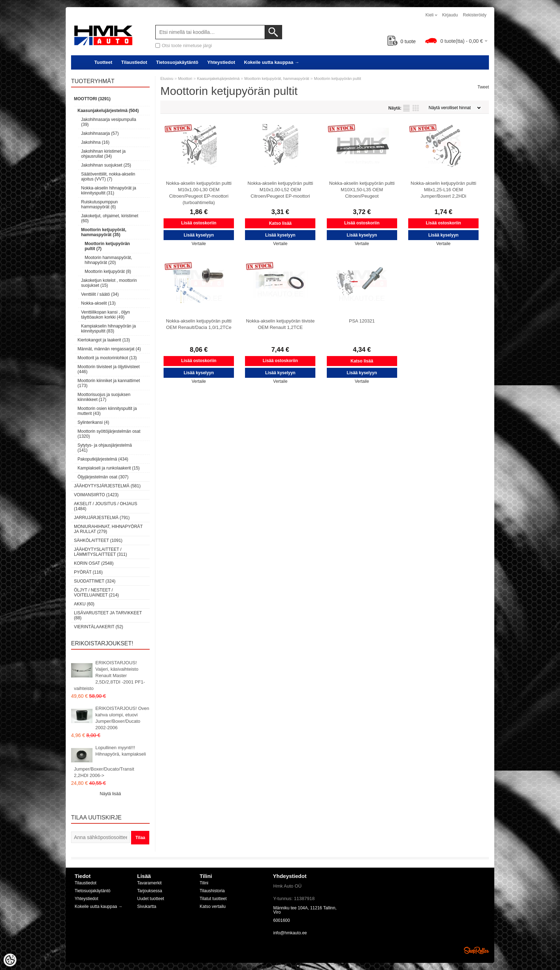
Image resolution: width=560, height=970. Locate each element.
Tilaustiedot (134, 62)
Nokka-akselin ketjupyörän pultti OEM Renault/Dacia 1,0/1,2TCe (199, 324)
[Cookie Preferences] (10, 960)
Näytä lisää (110, 793)
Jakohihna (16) (95, 142)
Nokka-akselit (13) (98, 303)
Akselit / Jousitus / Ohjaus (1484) (105, 506)
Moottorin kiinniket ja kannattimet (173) (109, 383)
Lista (406, 108)
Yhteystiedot (221, 62)
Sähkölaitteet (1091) (98, 540)
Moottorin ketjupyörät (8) (108, 271)
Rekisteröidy (474, 14)
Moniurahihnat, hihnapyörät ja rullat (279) (108, 529)
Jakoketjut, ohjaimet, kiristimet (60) (109, 218)
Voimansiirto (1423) (96, 494)
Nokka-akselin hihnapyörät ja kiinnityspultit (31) (108, 190)
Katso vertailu (213, 906)
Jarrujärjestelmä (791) (102, 517)
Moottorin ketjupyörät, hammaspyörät (276, 78)
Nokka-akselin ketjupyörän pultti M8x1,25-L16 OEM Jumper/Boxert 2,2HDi (443, 190)
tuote (402, 41)
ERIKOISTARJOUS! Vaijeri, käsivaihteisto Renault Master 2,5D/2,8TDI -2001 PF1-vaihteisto (109, 675)
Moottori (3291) (92, 98)
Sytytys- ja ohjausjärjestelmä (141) (105, 448)
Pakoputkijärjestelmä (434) (103, 459)
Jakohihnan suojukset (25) (106, 165)
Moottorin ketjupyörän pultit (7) (107, 246)
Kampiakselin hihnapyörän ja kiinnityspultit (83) (108, 329)
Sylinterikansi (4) (93, 422)
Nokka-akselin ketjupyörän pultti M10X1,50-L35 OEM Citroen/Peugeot (362, 190)
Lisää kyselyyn (199, 235)
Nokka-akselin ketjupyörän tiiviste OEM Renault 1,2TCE (280, 324)
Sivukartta (146, 906)
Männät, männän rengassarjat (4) (109, 348)
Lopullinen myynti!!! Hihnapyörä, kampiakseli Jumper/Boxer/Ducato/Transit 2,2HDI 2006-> (110, 761)
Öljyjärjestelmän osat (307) (103, 476)
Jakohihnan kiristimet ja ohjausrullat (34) (103, 154)
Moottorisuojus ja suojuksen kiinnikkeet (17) (104, 397)
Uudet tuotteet (150, 899)
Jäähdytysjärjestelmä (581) (107, 485)
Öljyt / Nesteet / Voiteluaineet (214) (96, 593)
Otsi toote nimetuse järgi (187, 45)
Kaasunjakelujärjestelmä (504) (108, 110)
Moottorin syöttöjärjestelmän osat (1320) (109, 434)
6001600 (281, 920)
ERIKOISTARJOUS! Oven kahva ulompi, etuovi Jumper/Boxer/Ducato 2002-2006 (122, 718)
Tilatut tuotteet (213, 899)
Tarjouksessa (149, 891)
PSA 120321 (362, 321)
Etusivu (166, 78)
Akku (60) (84, 603)
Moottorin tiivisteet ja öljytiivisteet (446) (109, 369)
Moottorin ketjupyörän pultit (337, 78)
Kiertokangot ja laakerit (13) (104, 339)
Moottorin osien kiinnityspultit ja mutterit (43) (107, 411)
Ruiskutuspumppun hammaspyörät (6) (99, 204)
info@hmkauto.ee (290, 933)
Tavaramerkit (149, 883)
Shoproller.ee (476, 950)
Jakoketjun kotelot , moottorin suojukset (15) (109, 283)
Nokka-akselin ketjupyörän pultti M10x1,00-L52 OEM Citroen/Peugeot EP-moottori (280, 190)
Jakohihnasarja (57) (100, 133)
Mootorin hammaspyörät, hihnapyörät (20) (108, 260)
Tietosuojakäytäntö (177, 62)
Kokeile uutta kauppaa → (271, 62)
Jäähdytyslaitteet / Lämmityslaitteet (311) (100, 552)
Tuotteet (103, 62)
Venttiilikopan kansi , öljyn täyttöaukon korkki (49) (105, 315)
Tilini (204, 883)
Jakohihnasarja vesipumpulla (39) (108, 122)
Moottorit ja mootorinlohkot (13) (107, 357)
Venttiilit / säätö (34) (100, 294)
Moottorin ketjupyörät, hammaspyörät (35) (103, 232)
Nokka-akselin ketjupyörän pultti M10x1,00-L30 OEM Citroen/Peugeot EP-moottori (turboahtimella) (199, 193)
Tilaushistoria (212, 891)
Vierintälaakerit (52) (98, 626)
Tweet (483, 87)
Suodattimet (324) (94, 581)
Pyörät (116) (88, 572)
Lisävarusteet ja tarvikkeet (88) (108, 615)
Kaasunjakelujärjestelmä (218, 78)
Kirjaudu (450, 14)
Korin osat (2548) (94, 563)
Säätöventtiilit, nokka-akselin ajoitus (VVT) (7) (108, 177)
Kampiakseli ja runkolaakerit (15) (109, 468)
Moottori (185, 78)
